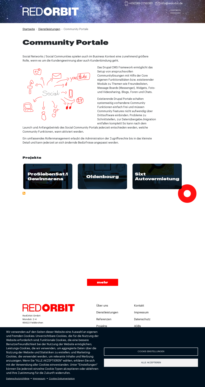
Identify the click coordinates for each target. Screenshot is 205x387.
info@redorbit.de (171, 3)
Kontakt (139, 305)
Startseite (29, 29)
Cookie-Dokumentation (62, 378)
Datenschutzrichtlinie (17, 378)
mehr (102, 282)
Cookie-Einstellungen (151, 351)
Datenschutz (142, 319)
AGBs (137, 326)
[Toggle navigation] (175, 15)
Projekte (101, 326)
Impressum (39, 378)
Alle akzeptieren (151, 362)
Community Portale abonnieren (24, 193)
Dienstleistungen (49, 29)
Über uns (102, 305)
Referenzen (103, 319)
